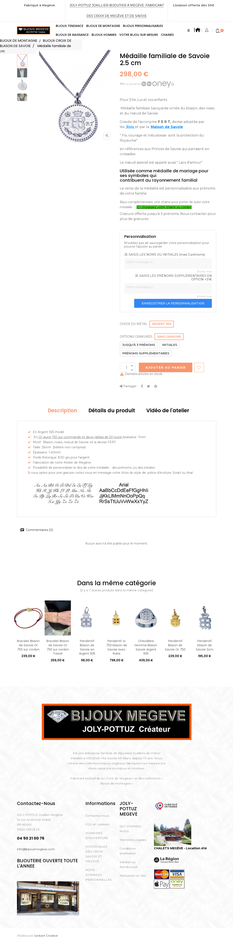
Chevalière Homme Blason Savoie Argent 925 (146, 647)
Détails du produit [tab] (111, 410)
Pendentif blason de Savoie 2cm (204, 645)
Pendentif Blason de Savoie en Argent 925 (87, 647)
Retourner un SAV (133, 876)
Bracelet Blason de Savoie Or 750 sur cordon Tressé (57, 647)
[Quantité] (128, 367)
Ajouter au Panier (165, 367)
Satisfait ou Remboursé (129, 864)
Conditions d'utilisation (128, 851)
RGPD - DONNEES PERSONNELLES (98, 875)
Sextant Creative (46, 935)
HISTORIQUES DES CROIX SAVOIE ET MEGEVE (96, 854)
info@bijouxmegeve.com (36, 849)
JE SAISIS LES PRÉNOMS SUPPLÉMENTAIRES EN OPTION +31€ (173, 277)
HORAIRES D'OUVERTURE (96, 835)
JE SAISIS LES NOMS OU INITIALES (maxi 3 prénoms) (164, 254)
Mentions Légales (133, 840)
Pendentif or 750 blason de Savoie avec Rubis (116, 647)
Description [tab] (62, 410)
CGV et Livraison (97, 824)
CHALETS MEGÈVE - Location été (180, 848)
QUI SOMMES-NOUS (131, 828)
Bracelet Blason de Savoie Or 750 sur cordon (28, 645)
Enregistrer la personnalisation (173, 303)
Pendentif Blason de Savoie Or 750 (175, 645)
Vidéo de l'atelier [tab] (167, 410)
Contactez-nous (97, 816)
